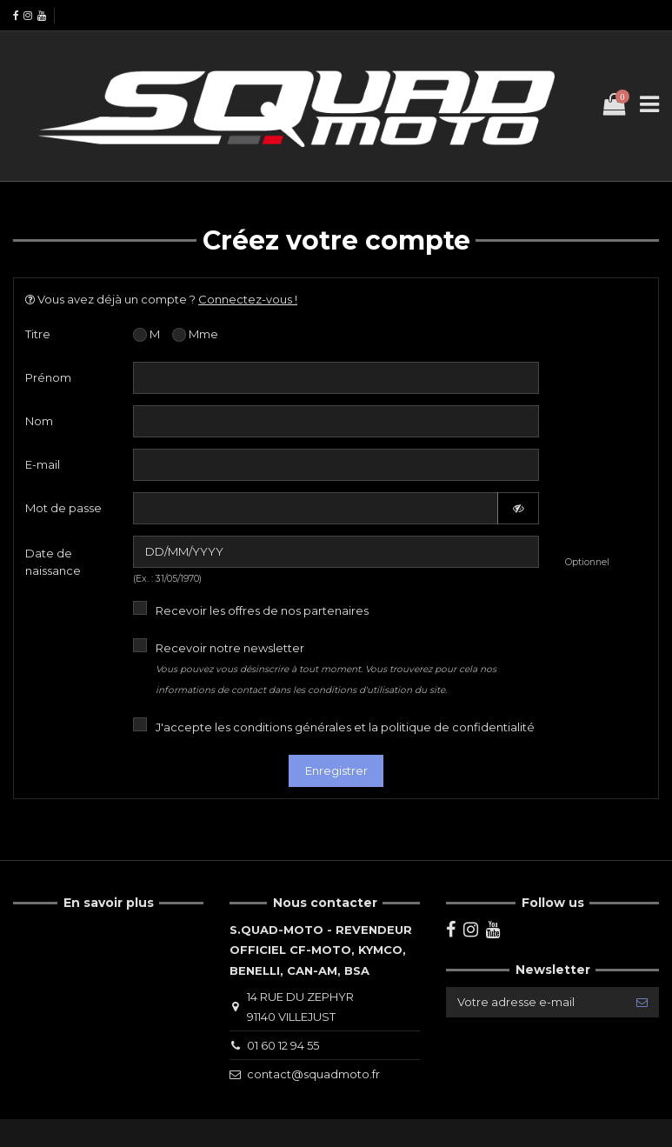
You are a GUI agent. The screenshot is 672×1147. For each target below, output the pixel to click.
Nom (39, 421)
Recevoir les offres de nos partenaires (262, 610)
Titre (37, 334)
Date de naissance (53, 561)
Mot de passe (63, 508)
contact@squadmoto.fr (313, 1074)
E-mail (42, 464)
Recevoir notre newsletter (326, 669)
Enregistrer (336, 770)
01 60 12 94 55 (283, 1045)
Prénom (48, 377)
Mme (195, 335)
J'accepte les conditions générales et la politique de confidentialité (345, 727)
